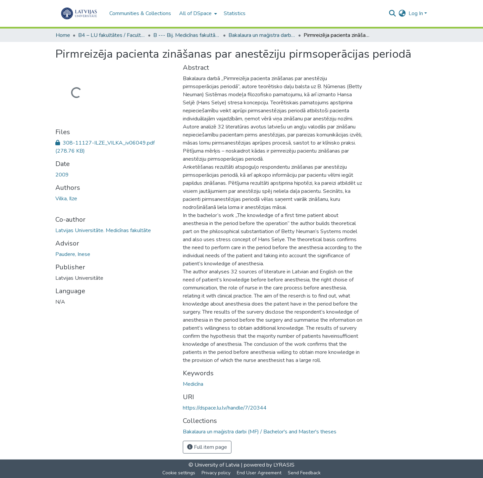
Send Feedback (304, 473)
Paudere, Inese (72, 254)
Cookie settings (178, 473)
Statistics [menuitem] (235, 13)
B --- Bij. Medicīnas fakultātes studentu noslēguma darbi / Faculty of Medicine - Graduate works (186, 35)
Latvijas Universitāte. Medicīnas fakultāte (103, 230)
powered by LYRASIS (268, 465)
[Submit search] (392, 13)
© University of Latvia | (216, 465)
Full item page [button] (207, 447)
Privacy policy (216, 473)
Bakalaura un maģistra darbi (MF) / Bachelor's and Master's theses (262, 35)
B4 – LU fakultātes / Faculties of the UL (111, 35)
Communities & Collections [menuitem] (140, 13)
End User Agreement (259, 473)
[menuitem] (197, 13)
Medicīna (193, 384)
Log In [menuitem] (416, 13)
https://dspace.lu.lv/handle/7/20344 (225, 408)
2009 (62, 174)
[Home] (79, 13)
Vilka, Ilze (66, 198)
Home (63, 35)
